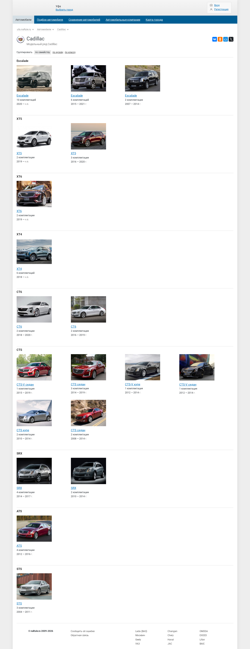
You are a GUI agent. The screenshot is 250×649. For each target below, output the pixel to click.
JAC (170, 639)
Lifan (202, 635)
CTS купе (23, 427)
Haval (171, 635)
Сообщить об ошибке (83, 627)
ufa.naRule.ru (24, 29)
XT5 (19, 118)
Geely (138, 635)
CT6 (19, 290)
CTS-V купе (132, 382)
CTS (19, 347)
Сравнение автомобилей (84, 19)
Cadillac (61, 29)
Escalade (22, 61)
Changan (172, 627)
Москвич (140, 631)
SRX (19, 451)
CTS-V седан (25, 382)
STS (19, 565)
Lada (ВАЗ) (141, 627)
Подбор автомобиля (50, 19)
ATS (19, 508)
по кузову (58, 52)
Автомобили (23, 19)
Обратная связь (80, 631)
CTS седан (78, 382)
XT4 (19, 233)
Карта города (154, 19)
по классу (70, 52)
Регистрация (221, 9)
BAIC (202, 639)
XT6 (19, 176)
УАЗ (137, 639)
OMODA (204, 627)
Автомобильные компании (123, 19)
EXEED (203, 631)
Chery (171, 631)
